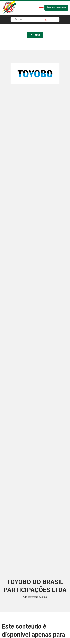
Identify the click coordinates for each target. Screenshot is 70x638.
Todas (35, 34)
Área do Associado (56, 7)
